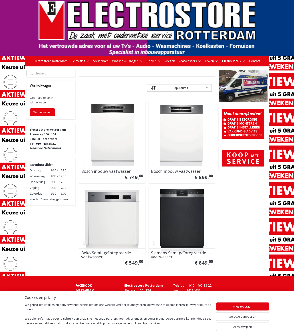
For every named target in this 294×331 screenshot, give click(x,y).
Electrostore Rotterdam (51, 61)
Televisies (80, 61)
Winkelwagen (42, 112)
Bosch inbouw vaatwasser (106, 171)
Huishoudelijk (234, 61)
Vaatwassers (190, 61)
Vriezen (170, 61)
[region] (118, 314)
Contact (254, 61)
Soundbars (101, 61)
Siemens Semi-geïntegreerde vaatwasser (178, 255)
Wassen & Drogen (127, 61)
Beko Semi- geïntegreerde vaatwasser (106, 255)
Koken (211, 61)
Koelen (154, 61)
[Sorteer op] (179, 87)
